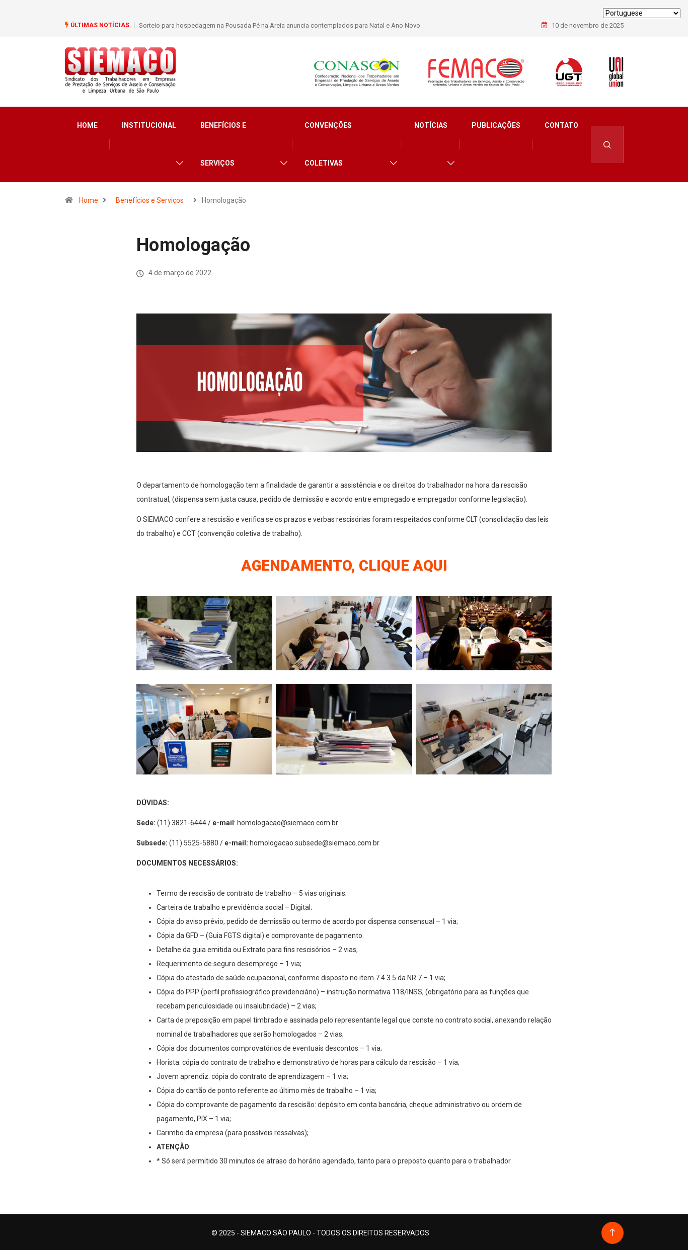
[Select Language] (641, 13)
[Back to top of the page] (612, 1231)
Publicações (496, 124)
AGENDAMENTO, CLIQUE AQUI (344, 564)
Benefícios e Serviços (223, 143)
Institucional (149, 124)
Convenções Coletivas (328, 143)
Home (87, 124)
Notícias (430, 124)
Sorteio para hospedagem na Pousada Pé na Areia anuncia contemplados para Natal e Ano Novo (279, 25)
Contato (561, 124)
